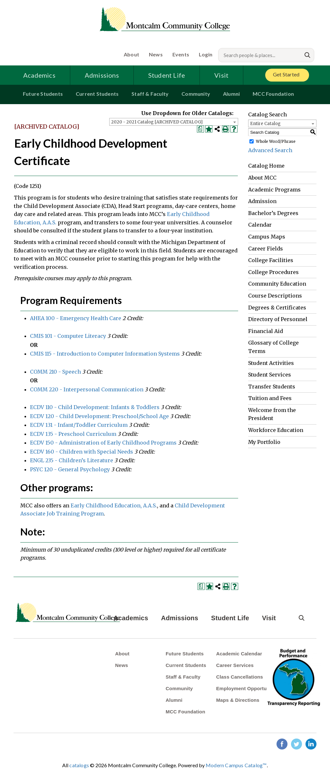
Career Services (235, 665)
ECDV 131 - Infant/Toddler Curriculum (79, 425)
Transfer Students (271, 386)
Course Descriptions (275, 295)
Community (195, 94)
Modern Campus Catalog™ (236, 765)
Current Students (97, 94)
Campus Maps (266, 236)
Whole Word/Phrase (276, 141)
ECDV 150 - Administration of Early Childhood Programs (103, 442)
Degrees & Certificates (277, 307)
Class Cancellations (239, 677)
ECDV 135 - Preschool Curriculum (73, 434)
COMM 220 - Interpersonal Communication (86, 389)
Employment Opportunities (248, 688)
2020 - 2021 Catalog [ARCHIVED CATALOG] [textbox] (157, 122)
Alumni (231, 94)
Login (205, 54)
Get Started (286, 74)
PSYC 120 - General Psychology (70, 469)
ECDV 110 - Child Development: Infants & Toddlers (95, 407)
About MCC (262, 177)
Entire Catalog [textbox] (265, 123)
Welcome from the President (272, 414)
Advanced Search (270, 150)
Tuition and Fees (270, 398)
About (131, 54)
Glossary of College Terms (273, 346)
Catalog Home (266, 165)
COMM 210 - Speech (55, 371)
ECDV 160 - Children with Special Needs (81, 451)
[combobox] (173, 122)
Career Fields (265, 248)
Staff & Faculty (150, 94)
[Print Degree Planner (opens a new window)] (200, 128)
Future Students (43, 94)
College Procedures (273, 272)
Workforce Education (275, 430)
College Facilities (270, 260)
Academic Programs (274, 189)
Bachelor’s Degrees (273, 213)
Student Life (166, 75)
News (156, 54)
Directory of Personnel (277, 319)
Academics (39, 75)
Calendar (260, 224)
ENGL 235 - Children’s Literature (71, 460)
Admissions (102, 75)
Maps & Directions (237, 700)
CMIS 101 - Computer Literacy (68, 336)
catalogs (79, 765)
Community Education (277, 283)
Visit (221, 75)
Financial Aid (265, 331)
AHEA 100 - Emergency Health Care (75, 318)
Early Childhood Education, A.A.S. (114, 505)
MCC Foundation (273, 94)
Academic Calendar (239, 653)
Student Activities (271, 363)
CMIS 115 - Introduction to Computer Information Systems (105, 353)
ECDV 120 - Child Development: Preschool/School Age (99, 416)
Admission (262, 201)
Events (180, 54)
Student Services (269, 374)
